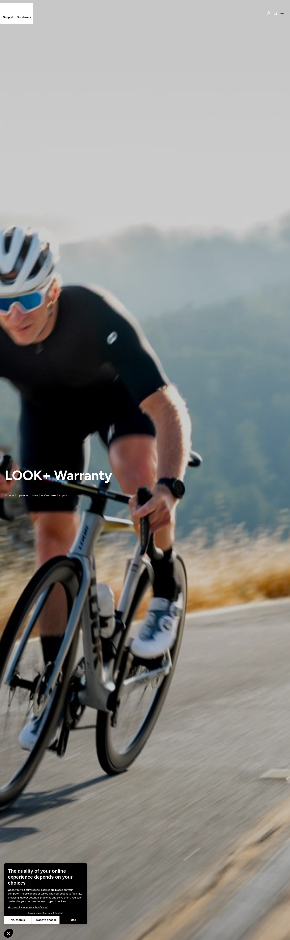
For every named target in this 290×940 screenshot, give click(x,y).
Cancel (134, 299)
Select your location (87, 252)
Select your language (88, 279)
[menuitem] (262, 11)
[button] (8, 933)
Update (111, 299)
